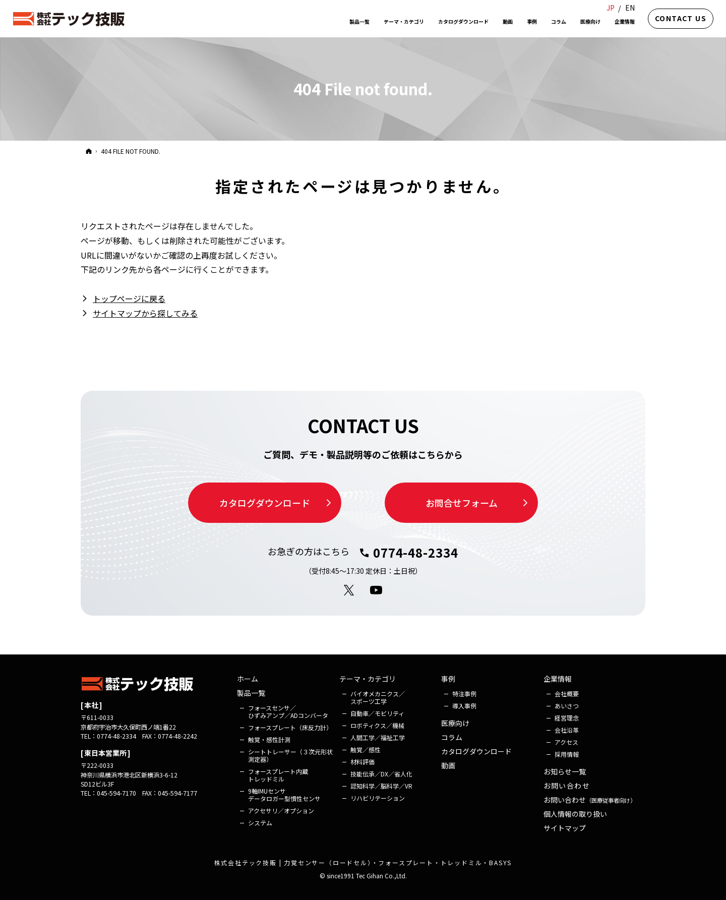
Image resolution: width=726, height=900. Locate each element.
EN (630, 8)
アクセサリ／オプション (281, 810)
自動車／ (377, 713)
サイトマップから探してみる (145, 313)
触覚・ (269, 739)
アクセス (566, 742)
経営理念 (567, 718)
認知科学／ (381, 786)
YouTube (376, 590)
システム (260, 822)
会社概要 (567, 693)
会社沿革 (567, 730)
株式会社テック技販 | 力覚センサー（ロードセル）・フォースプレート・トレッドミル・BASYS (363, 862)
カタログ (476, 751)
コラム (451, 737)
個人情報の (575, 814)
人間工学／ (377, 737)
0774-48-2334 (416, 552)
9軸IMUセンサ (284, 794)
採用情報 (567, 754)
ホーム (247, 679)
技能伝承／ (381, 773)
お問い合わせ (566, 786)
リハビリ (377, 798)
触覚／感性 (365, 749)
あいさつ (567, 705)
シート (290, 755)
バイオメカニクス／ (377, 697)
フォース (288, 711)
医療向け (455, 723)
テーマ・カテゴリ (367, 679)
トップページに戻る (129, 298)
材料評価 (362, 761)
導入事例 (464, 705)
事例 (448, 679)
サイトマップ (564, 828)
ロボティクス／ (377, 725)
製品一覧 (251, 693)
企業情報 (557, 679)
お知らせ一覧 (564, 771)
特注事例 (464, 693)
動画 (448, 765)
